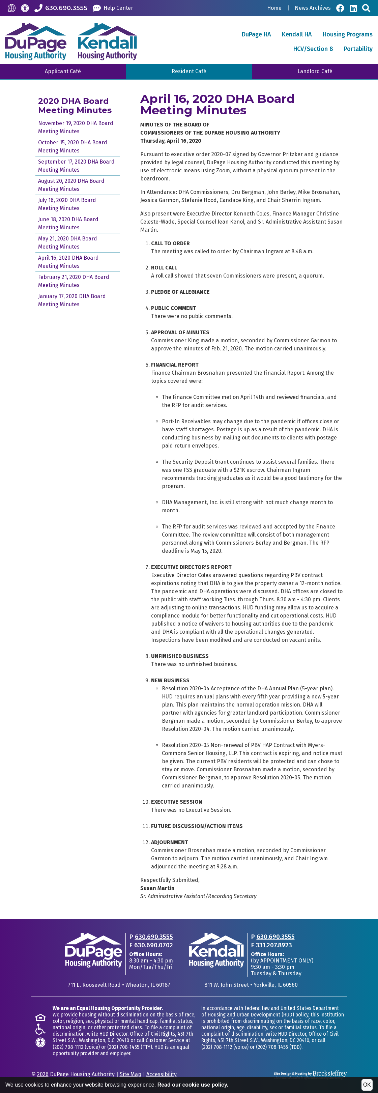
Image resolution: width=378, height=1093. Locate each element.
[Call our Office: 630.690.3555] (60, 8)
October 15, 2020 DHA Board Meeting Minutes (72, 146)
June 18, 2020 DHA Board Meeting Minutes (68, 223)
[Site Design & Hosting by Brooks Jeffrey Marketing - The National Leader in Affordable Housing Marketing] (310, 1074)
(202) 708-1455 (123, 1047)
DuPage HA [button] (256, 34)
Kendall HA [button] (297, 34)
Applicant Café (63, 71)
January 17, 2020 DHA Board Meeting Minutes (72, 300)
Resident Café (189, 71)
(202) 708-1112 (68, 1047)
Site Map (130, 1074)
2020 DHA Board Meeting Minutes (75, 105)
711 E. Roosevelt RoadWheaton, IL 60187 (119, 985)
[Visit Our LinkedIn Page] (353, 8)
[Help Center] (113, 8)
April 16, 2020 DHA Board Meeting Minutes (68, 262)
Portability (358, 49)
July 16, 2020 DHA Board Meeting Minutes (67, 204)
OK (367, 1085)
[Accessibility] (25, 8)
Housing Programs (348, 34)
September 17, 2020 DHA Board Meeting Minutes (76, 166)
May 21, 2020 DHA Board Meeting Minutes (67, 242)
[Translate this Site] (12, 8)
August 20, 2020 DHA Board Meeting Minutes (71, 185)
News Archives (313, 8)
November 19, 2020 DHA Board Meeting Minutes (75, 127)
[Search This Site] (366, 8)
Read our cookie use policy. (192, 1085)
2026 (43, 1074)
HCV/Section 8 (313, 49)
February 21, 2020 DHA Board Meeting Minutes (73, 281)
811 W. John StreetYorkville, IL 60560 (251, 985)
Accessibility (161, 1074)
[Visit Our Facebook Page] (340, 8)
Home (274, 8)
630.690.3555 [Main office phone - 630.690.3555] (154, 937)
